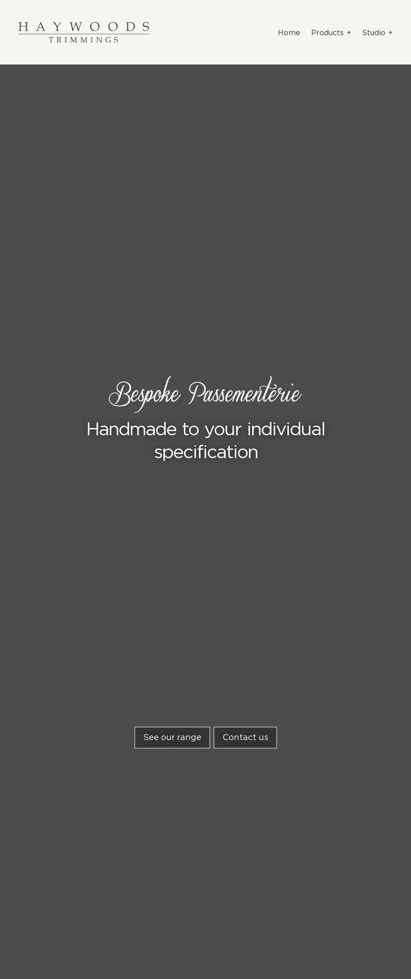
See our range (172, 737)
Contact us (245, 737)
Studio (373, 32)
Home (289, 32)
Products (327, 32)
